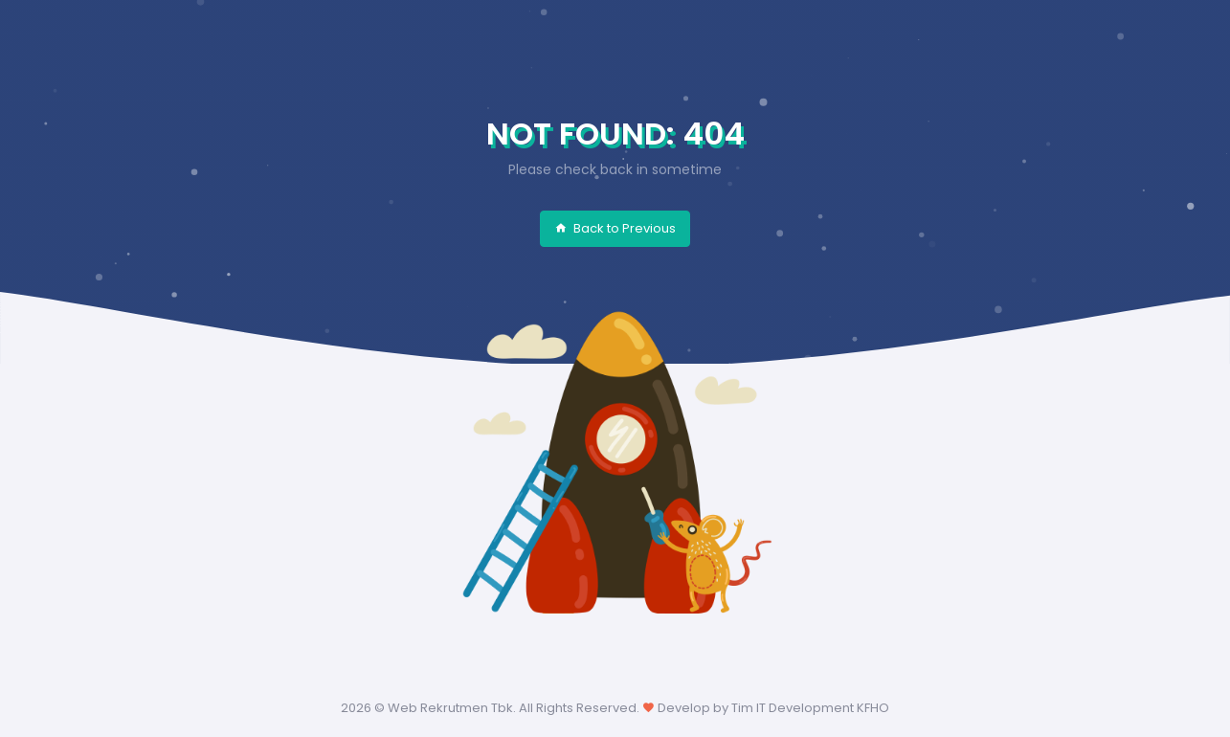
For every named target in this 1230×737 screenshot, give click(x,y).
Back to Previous (615, 228)
